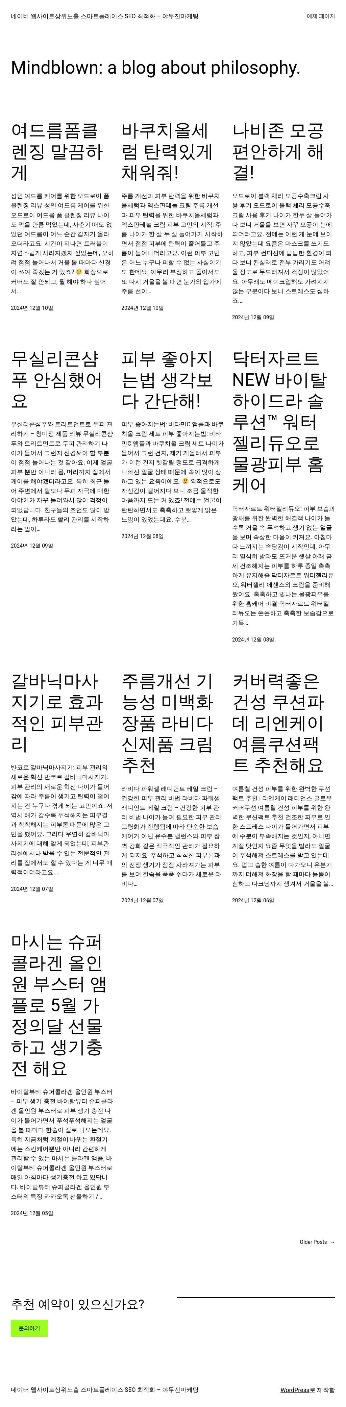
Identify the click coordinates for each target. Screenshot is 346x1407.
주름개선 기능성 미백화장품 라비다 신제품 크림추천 (167, 723)
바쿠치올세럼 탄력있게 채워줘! (167, 151)
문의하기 (29, 1328)
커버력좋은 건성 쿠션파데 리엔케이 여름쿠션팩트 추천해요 (278, 723)
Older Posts (317, 1242)
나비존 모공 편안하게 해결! (278, 151)
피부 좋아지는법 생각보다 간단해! (167, 379)
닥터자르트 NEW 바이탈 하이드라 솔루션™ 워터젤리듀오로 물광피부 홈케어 (279, 421)
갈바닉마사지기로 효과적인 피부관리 (57, 712)
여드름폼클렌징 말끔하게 (57, 151)
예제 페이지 (321, 16)
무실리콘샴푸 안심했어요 (57, 379)
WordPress (294, 1390)
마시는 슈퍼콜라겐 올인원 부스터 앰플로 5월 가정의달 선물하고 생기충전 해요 (59, 1004)
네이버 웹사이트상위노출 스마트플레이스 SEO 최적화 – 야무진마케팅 (105, 16)
